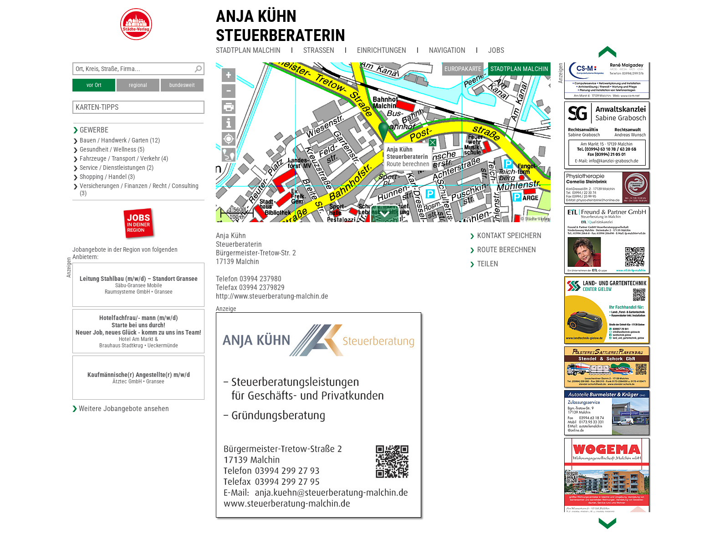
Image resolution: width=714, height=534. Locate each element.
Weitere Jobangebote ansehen (124, 408)
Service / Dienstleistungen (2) (116, 167)
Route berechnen (408, 164)
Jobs (496, 50)
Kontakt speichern (509, 235)
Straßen (318, 50)
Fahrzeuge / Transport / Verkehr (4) (124, 158)
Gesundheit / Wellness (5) (112, 149)
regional (138, 85)
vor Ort (94, 85)
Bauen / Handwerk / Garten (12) (120, 140)
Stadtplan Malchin (248, 50)
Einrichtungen (381, 50)
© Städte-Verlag (535, 218)
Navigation (447, 50)
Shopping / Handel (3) (107, 176)
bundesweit (182, 85)
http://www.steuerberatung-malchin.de (272, 296)
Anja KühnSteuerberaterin (280, 26)
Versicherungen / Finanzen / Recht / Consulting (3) (139, 189)
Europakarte (462, 68)
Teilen (487, 263)
